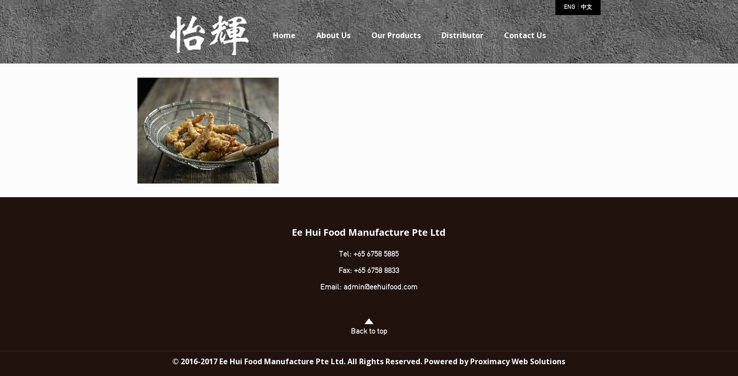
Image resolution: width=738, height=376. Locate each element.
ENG (569, 7)
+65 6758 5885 (375, 254)
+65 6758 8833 (376, 271)
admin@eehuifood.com (380, 287)
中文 (586, 7)
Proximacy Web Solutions (517, 361)
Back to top (369, 326)
